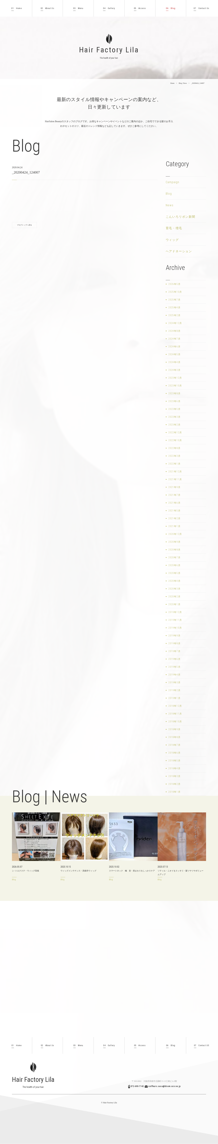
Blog (170, 8)
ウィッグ (172, 239)
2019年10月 (175, 627)
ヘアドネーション (179, 251)
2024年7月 (174, 338)
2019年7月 (174, 651)
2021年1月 (174, 526)
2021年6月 (174, 502)
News (170, 205)
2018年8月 (174, 737)
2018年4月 (174, 768)
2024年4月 (174, 362)
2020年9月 (174, 542)
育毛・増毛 (174, 228)
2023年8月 (174, 393)
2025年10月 (175, 292)
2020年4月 (174, 581)
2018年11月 (175, 713)
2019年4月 (174, 674)
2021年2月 (174, 518)
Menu (78, 8)
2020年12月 (175, 534)
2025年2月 (174, 315)
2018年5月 (174, 760)
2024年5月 (174, 354)
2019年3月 (174, 682)
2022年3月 (174, 456)
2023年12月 (175, 377)
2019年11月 (175, 620)
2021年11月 (175, 479)
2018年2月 (174, 784)
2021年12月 (175, 471)
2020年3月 (174, 588)
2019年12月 (175, 612)
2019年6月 (174, 659)
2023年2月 (174, 424)
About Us (47, 8)
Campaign (172, 182)
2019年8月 (174, 643)
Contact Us (201, 8)
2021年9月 (174, 487)
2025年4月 (174, 307)
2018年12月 (175, 706)
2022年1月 (174, 463)
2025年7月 (174, 299)
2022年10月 (175, 440)
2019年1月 (174, 698)
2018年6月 (174, 752)
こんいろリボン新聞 (180, 216)
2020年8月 (174, 549)
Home (16, 8)
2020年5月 (174, 573)
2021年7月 (174, 495)
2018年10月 (175, 721)
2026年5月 (174, 284)
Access (140, 8)
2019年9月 (174, 635)
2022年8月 (174, 448)
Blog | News (183, 83)
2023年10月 (175, 385)
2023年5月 (174, 409)
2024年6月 (174, 346)
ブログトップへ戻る (24, 225)
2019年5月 (174, 666)
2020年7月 (174, 557)
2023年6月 (174, 401)
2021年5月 (174, 510)
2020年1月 (174, 604)
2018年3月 (174, 776)
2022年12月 (175, 432)
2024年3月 (174, 370)
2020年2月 (174, 596)
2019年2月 (174, 690)
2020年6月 (174, 565)
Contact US (201, 1045)
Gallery (109, 8)
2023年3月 (174, 417)
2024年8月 (174, 331)
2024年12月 (175, 323)
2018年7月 (174, 745)
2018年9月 (174, 729)
